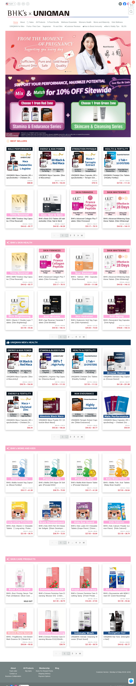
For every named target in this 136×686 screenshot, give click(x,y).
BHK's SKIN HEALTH (21, 242)
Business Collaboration (13, 676)
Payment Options (44, 676)
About (13, 668)
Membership (44, 668)
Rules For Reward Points (44, 671)
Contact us (13, 673)
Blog (57, 668)
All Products (28, 668)
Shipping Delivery (44, 673)
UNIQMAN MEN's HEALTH (24, 342)
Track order (13, 671)
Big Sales (28, 671)
